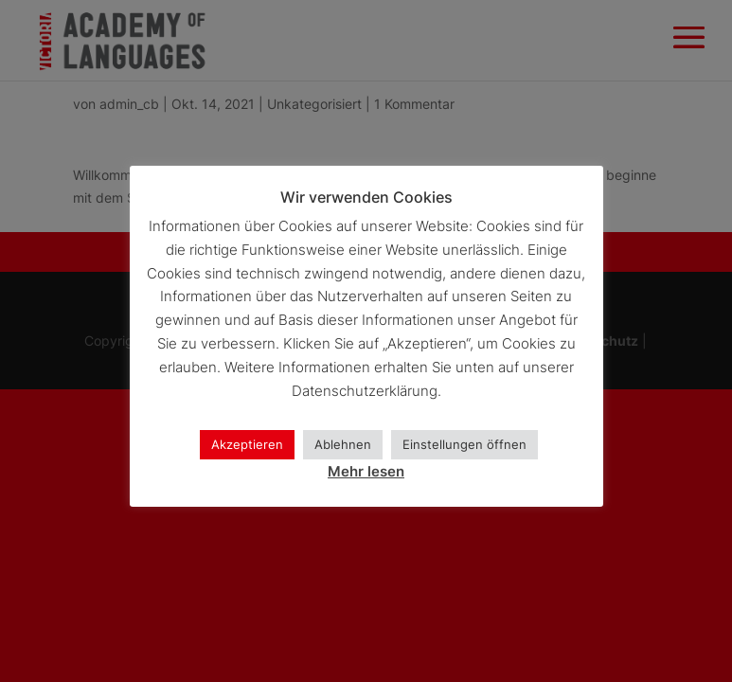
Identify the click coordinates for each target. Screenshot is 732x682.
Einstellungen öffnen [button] (464, 444)
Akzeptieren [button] (247, 444)
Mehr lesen (366, 471)
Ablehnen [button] (342, 444)
